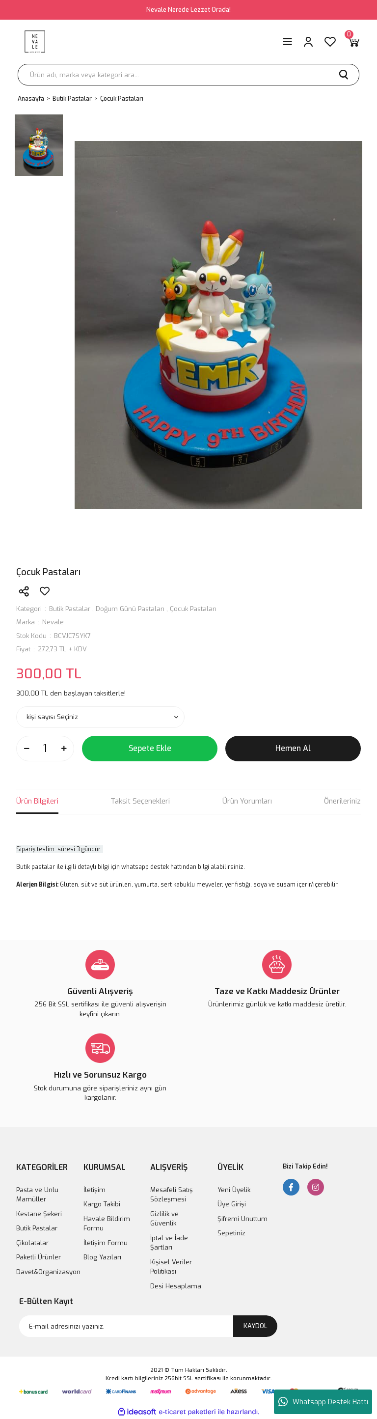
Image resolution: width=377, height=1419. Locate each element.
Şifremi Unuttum (242, 1219)
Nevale (53, 622)
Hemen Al (293, 748)
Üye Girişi (231, 1204)
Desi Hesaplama (175, 1286)
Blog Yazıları (102, 1257)
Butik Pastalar (69, 609)
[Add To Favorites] (45, 591)
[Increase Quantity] (64, 748)
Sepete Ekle (150, 748)
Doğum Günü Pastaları (130, 609)
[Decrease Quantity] (26, 748)
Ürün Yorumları (247, 801)
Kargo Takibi (101, 1204)
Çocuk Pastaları (193, 609)
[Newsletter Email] (148, 1326)
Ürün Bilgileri (37, 801)
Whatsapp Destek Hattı (323, 1401)
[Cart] (353, 42)
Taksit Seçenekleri (140, 801)
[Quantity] (45, 748)
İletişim (94, 1190)
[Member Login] (308, 42)
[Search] (188, 74)
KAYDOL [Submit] (255, 1326)
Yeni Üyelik (233, 1190)
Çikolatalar (32, 1243)
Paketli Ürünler (38, 1257)
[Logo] (35, 42)
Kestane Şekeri (39, 1214)
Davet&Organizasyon (48, 1272)
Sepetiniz (231, 1233)
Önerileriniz (342, 801)
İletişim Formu (105, 1243)
